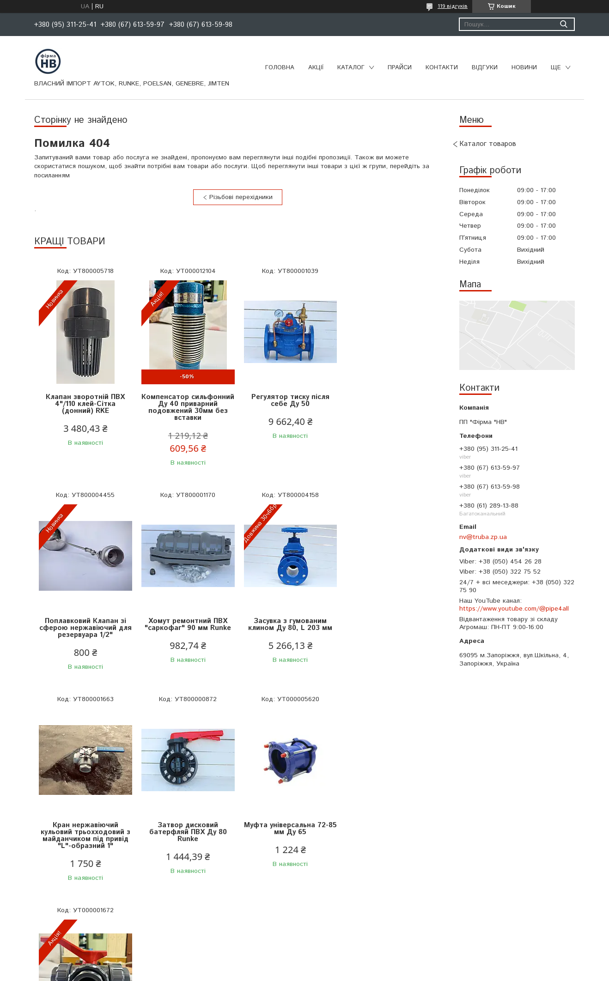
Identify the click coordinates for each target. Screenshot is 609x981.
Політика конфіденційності (364, 972)
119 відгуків (453, 6)
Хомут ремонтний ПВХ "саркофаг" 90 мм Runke (85, 624)
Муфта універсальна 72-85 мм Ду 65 (85, 835)
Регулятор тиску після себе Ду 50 (289, 400)
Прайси (400, 67)
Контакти (442, 67)
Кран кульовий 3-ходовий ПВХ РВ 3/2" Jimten (186, 835)
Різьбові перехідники (241, 197)
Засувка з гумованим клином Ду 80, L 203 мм (187, 624)
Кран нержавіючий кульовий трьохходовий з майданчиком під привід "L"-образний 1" (288, 631)
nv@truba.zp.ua (483, 537)
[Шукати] (563, 24)
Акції (315, 67)
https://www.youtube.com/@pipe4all (514, 608)
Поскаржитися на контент (290, 972)
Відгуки (485, 67)
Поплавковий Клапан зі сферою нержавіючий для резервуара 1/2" (390, 404)
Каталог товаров (487, 144)
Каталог (351, 67)
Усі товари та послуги (234, 924)
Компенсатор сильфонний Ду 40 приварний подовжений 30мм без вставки (186, 407)
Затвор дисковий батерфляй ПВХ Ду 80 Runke (390, 628)
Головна (279, 67)
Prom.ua (348, 964)
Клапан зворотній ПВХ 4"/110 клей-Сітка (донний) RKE (85, 404)
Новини (524, 67)
